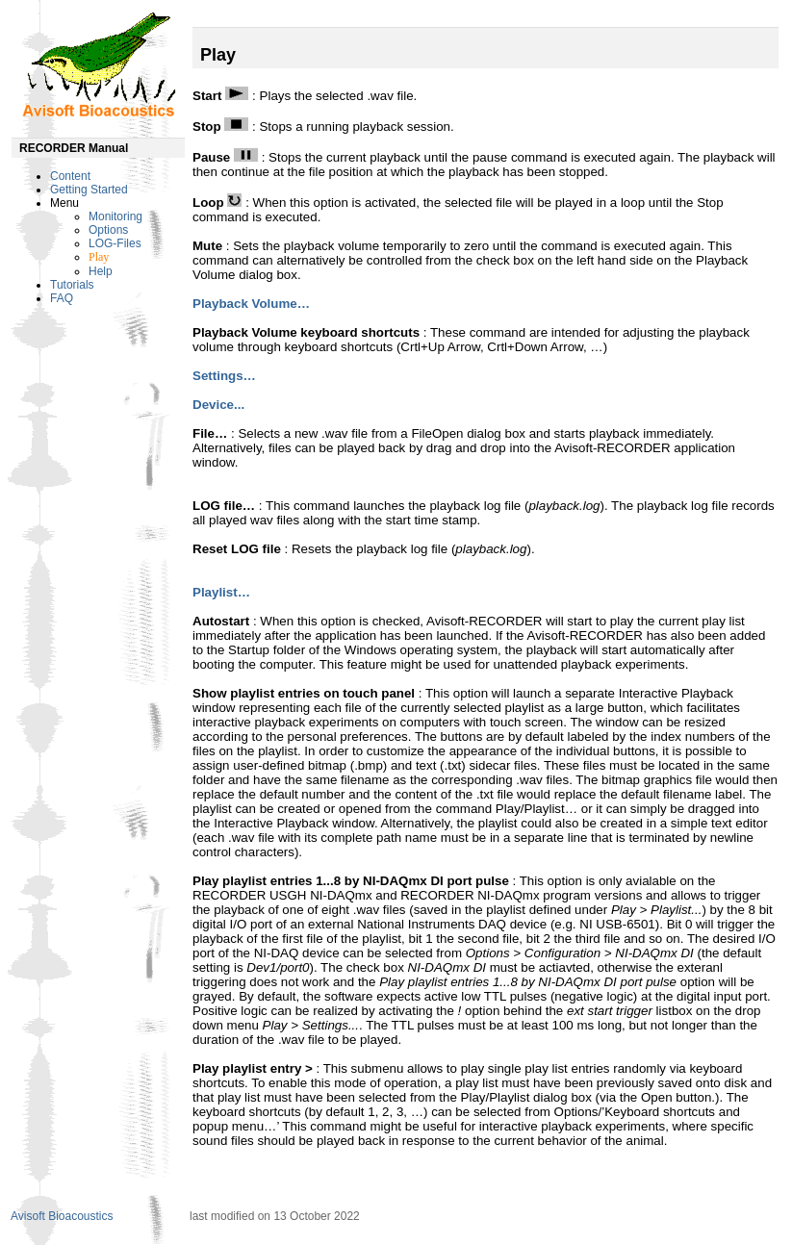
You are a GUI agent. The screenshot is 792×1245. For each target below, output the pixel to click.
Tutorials (72, 285)
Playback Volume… (251, 303)
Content (70, 176)
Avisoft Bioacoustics (62, 1216)
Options (108, 230)
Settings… (224, 375)
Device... (218, 404)
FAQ (61, 298)
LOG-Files (115, 243)
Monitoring (115, 216)
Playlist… (221, 592)
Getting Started (89, 189)
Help (101, 271)
